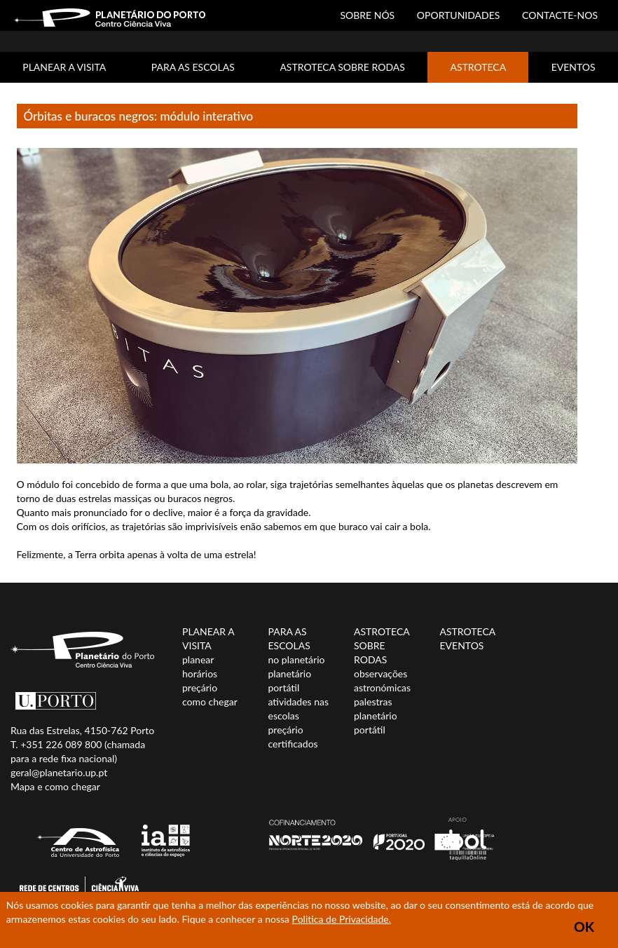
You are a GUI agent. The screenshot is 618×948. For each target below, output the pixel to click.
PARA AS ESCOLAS (193, 67)
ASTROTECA (478, 67)
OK (584, 927)
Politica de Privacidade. (341, 919)
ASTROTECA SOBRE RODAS (342, 67)
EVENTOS (573, 67)
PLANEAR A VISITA (64, 67)
